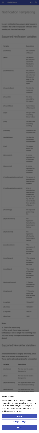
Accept (19, 416)
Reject (19, 427)
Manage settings (19, 422)
